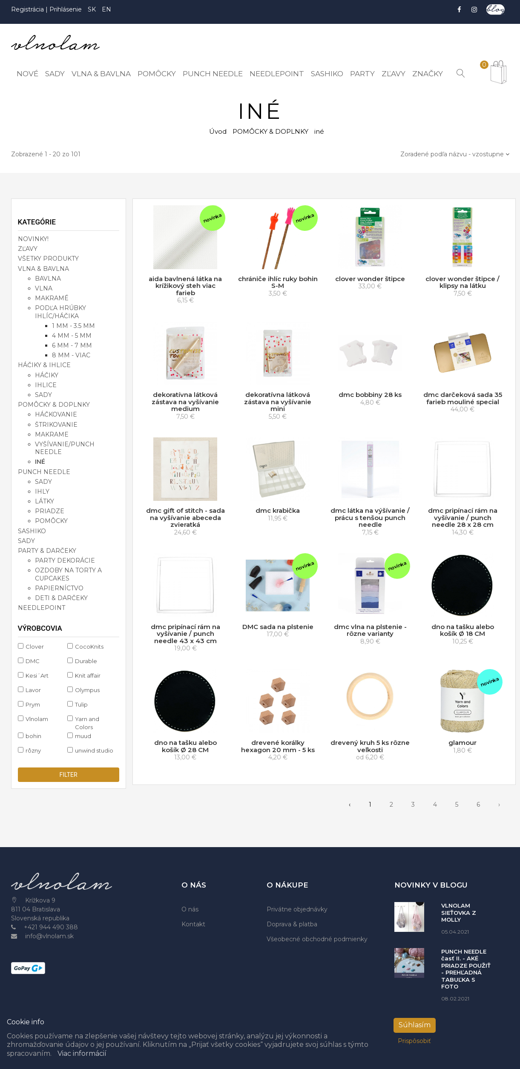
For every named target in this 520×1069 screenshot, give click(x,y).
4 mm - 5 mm (72, 335)
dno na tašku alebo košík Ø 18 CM (462, 630)
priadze (49, 511)
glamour (462, 743)
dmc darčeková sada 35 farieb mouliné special (462, 398)
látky (44, 501)
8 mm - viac (71, 355)
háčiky (46, 375)
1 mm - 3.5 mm (73, 326)
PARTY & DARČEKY (47, 551)
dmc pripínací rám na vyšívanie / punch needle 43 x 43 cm (185, 634)
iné (40, 462)
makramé (52, 298)
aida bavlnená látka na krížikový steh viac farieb (185, 286)
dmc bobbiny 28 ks (370, 395)
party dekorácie (65, 560)
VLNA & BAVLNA (43, 269)
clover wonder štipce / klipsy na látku (462, 282)
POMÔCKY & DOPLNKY (270, 131)
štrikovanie (56, 424)
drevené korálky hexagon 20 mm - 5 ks (278, 746)
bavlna (48, 278)
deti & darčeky (61, 598)
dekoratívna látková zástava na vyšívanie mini (277, 402)
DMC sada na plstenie (277, 627)
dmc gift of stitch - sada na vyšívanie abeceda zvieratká (185, 517)
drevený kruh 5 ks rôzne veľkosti (370, 746)
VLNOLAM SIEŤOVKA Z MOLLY (458, 912)
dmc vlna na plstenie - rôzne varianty (370, 630)
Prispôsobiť (414, 1041)
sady (43, 395)
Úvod (218, 131)
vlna (43, 288)
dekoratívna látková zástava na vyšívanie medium (185, 402)
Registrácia (28, 9)
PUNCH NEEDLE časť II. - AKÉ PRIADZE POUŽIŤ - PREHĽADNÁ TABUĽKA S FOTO (466, 969)
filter (68, 774)
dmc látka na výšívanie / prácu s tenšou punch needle (370, 517)
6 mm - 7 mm (72, 345)
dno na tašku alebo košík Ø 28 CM (185, 746)
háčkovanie (56, 414)
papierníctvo (59, 588)
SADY (26, 541)
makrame (52, 434)
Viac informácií (81, 1053)
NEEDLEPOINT (41, 608)
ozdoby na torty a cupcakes (68, 574)
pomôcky (51, 521)
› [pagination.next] (499, 804)
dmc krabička (278, 510)
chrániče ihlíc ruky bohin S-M (278, 282)
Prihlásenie (65, 9)
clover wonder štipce (370, 279)
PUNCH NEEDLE (44, 471)
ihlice (46, 385)
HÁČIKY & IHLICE (44, 365)
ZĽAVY (27, 249)
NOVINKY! (33, 239)
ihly (42, 491)
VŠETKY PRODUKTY (48, 258)
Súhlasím (415, 1025)
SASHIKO (32, 531)
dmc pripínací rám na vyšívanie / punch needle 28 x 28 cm (462, 517)
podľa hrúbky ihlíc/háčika (60, 311)
